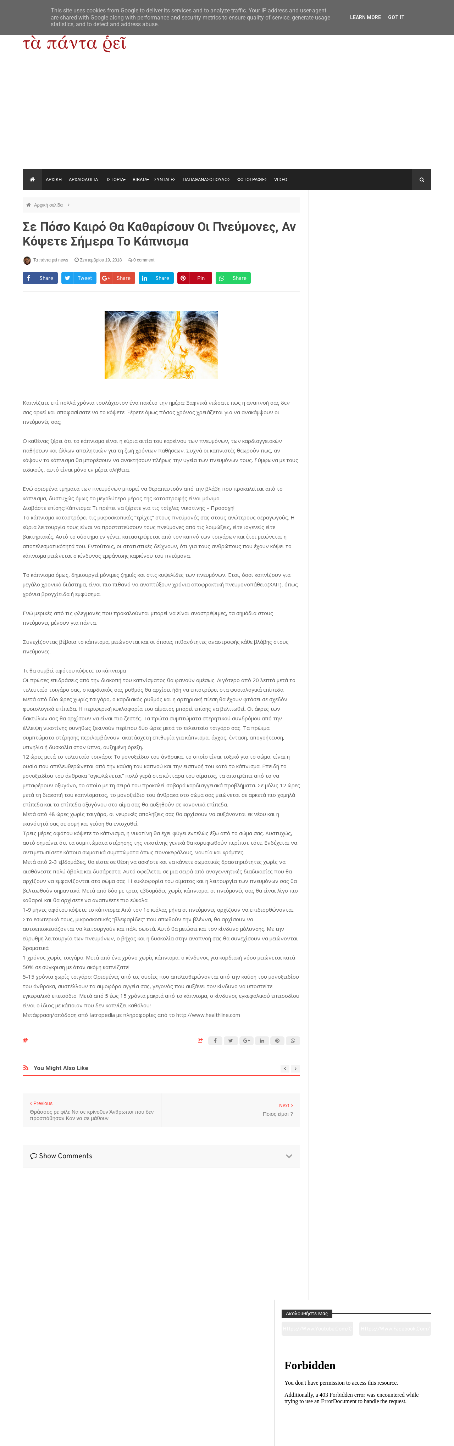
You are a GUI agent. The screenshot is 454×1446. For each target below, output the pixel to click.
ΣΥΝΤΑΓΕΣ (165, 179)
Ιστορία (144, 1401)
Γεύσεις (309, 1401)
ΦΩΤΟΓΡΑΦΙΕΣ (252, 179)
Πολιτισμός (227, 1401)
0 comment (141, 260)
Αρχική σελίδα (49, 205)
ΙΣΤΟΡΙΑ (115, 179)
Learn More (365, 17)
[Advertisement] (227, 115)
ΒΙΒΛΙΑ (140, 179)
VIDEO (280, 179)
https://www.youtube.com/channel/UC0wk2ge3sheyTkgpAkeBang (344, 223)
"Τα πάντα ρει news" (94, 1435)
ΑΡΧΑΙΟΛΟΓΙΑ (83, 179)
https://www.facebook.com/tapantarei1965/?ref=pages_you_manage (403, 223)
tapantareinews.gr (411, 1435)
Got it (396, 17)
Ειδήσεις (392, 1401)
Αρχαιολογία (61, 1401)
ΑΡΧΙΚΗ (54, 179)
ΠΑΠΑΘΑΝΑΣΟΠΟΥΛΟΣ (206, 179)
